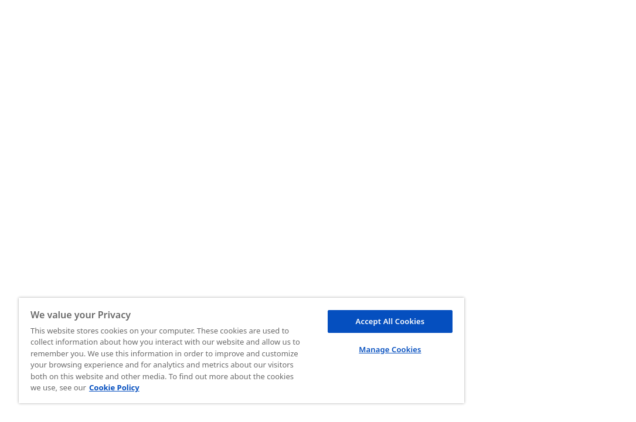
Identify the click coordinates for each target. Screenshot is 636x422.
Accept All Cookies (325, 309)
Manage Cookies (326, 337)
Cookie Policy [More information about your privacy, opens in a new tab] (201, 387)
